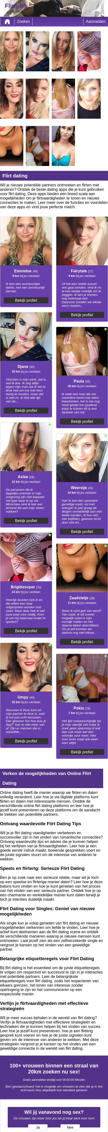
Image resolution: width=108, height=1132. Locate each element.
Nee (70, 1127)
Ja (38, 1127)
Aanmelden (96, 21)
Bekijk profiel (26, 300)
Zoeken (23, 21)
